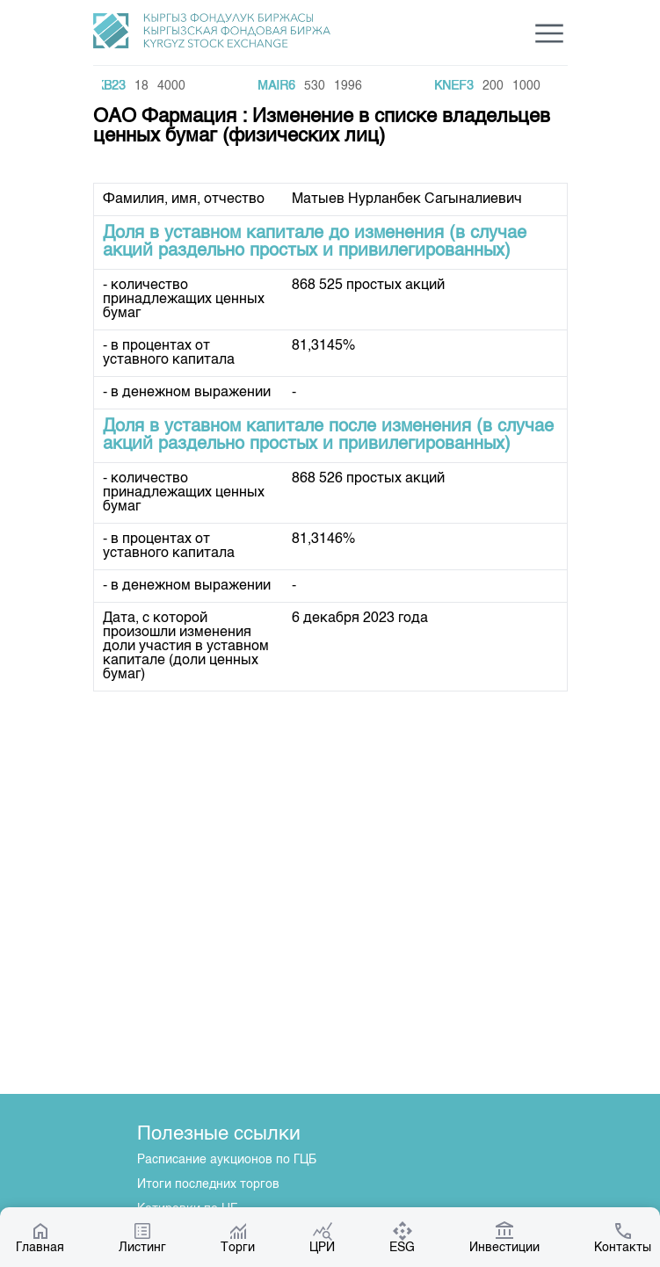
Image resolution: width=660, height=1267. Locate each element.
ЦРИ (322, 1237)
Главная (40, 1237)
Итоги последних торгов (208, 1184)
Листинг (142, 1237)
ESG (402, 1237)
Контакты (622, 1237)
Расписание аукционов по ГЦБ (226, 1160)
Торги (238, 1237)
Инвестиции (504, 1237)
